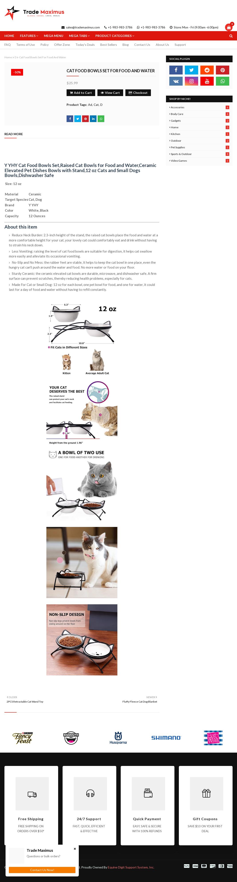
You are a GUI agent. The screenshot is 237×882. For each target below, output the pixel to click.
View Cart (110, 92)
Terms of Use (25, 44)
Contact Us (142, 44)
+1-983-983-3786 (118, 27)
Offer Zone (62, 44)
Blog (125, 44)
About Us (162, 44)
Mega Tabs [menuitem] (78, 36)
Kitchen (200, 134)
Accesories (200, 107)
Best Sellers (108, 44)
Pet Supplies (200, 147)
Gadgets (200, 120)
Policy (44, 44)
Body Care (200, 114)
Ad (90, 104)
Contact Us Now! (42, 870)
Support (180, 44)
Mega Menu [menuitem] (53, 36)
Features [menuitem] (28, 36)
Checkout (138, 92)
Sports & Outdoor (200, 154)
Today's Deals (85, 44)
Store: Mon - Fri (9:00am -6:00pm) (194, 27)
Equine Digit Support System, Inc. (131, 867)
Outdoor (200, 140)
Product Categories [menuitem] (113, 36)
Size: (8, 184)
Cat (96, 104)
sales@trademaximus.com (80, 27)
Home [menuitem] (9, 36)
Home (8, 57)
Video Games (200, 160)
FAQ (7, 44)
